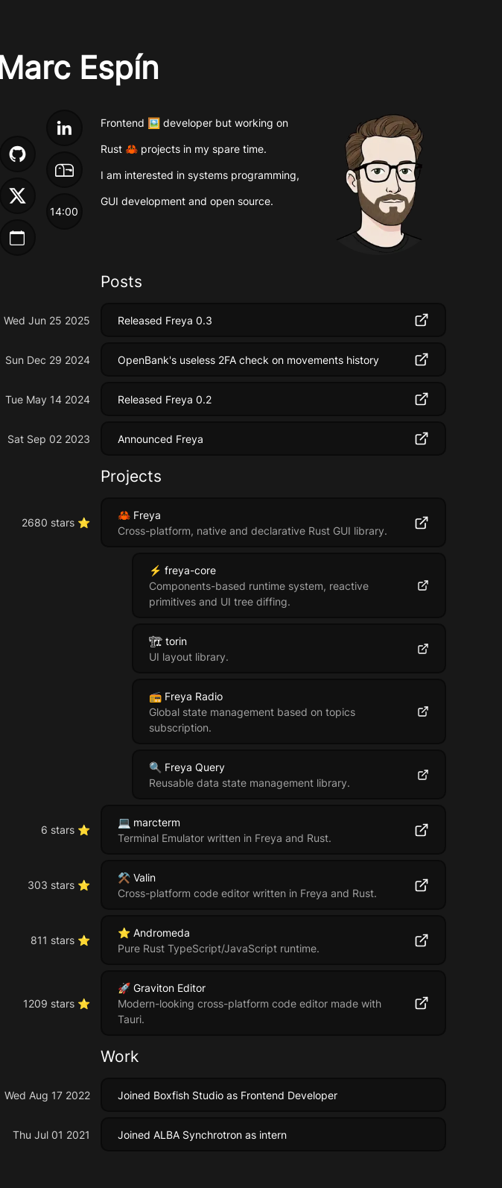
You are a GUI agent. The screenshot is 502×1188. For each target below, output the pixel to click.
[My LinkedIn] (64, 130)
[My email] (64, 172)
